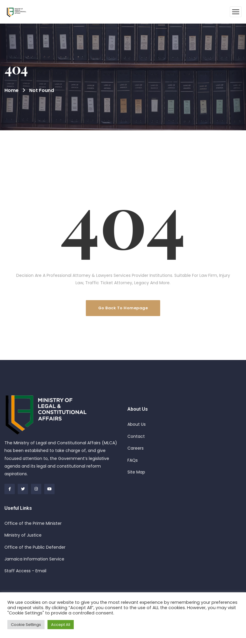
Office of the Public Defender (34, 547)
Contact (136, 436)
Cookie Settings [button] (26, 624)
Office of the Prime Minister (33, 523)
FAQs (132, 460)
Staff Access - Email (25, 571)
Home (11, 90)
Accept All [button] (60, 624)
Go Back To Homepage (123, 308)
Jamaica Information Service (34, 559)
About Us (136, 424)
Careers (135, 448)
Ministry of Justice (23, 535)
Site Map (136, 472)
